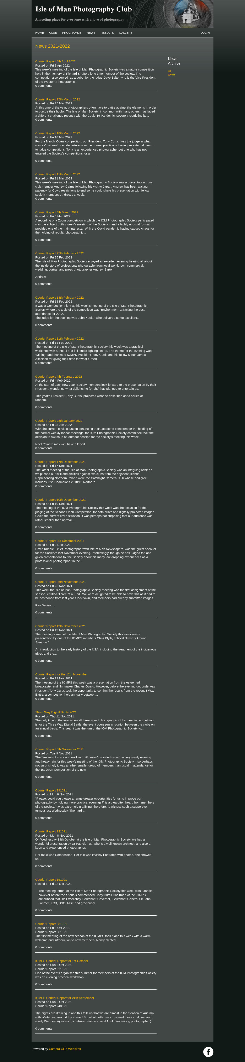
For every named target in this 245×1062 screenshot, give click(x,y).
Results (107, 32)
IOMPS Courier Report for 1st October (61, 961)
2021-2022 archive (185, 93)
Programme (71, 32)
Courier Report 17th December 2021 (60, 462)
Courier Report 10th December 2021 (60, 499)
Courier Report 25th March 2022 (57, 99)
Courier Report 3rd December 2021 (59, 541)
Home (39, 32)
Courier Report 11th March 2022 (57, 174)
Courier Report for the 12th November (61, 674)
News (91, 32)
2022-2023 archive (185, 88)
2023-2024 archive (185, 83)
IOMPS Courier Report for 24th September (64, 998)
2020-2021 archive (185, 97)
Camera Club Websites (65, 1049)
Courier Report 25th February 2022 (59, 253)
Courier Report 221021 (51, 831)
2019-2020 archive (185, 102)
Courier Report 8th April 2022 (55, 61)
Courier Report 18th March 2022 (57, 133)
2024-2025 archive (185, 78)
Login (205, 32)
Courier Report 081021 (51, 924)
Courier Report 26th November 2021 (60, 582)
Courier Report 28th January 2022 (58, 420)
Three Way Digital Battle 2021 (56, 712)
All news (174, 66)
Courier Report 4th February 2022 (58, 376)
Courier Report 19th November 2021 (60, 626)
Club (53, 32)
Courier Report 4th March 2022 (56, 212)
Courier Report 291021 (51, 790)
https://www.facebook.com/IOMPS (208, 1052)
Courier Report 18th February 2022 (59, 297)
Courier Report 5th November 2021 (59, 749)
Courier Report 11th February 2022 (59, 338)
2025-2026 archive (185, 73)
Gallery (125, 32)
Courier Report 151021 (51, 879)
